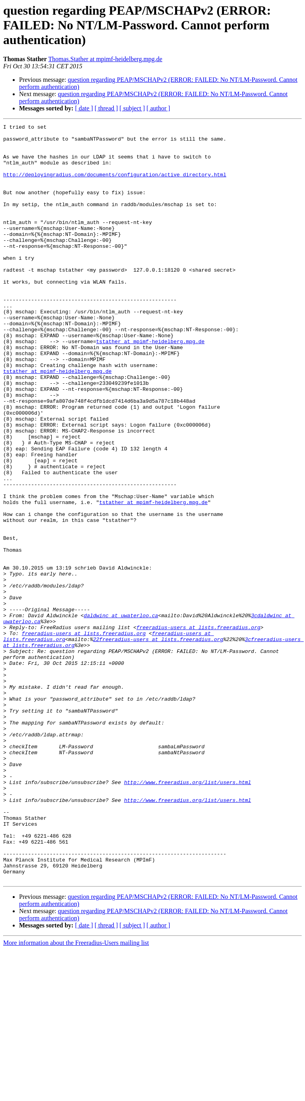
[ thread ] (106, 108)
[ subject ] (132, 108)
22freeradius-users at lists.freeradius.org (158, 742)
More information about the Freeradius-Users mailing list (76, 1094)
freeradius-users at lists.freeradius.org (198, 728)
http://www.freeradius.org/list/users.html (187, 914)
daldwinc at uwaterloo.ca (121, 714)
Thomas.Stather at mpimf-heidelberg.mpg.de (105, 59)
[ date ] (84, 108)
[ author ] (158, 108)
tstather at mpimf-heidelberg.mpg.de (150, 385)
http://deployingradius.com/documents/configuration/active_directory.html (114, 185)
